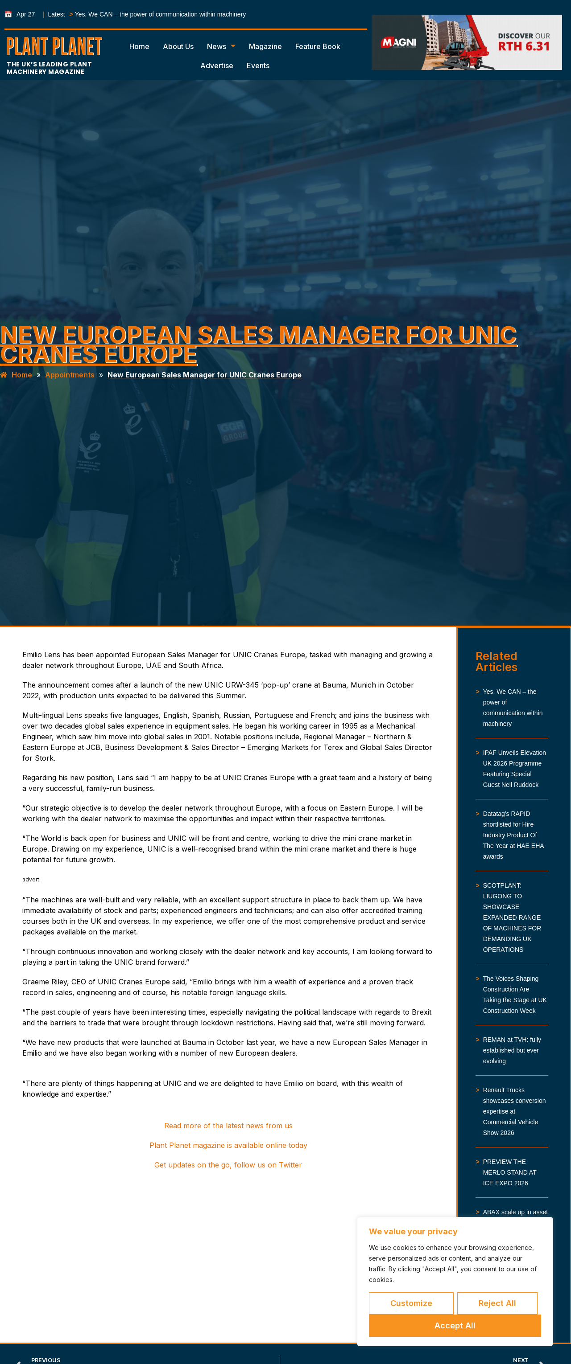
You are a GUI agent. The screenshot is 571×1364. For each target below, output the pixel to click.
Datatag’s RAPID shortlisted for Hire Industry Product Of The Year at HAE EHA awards (513, 835)
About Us (178, 46)
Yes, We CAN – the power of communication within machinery (160, 14)
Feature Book (317, 46)
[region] (455, 1281)
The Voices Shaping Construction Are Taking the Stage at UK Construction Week (515, 994)
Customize (411, 1303)
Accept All (455, 1325)
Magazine (265, 46)
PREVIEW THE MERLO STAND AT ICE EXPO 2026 (510, 1172)
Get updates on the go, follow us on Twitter (228, 1164)
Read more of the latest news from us (228, 1125)
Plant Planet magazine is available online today (228, 1145)
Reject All (497, 1303)
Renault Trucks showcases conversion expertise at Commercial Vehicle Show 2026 (514, 1111)
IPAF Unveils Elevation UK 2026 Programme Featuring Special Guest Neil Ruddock (514, 768)
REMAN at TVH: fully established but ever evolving (512, 1050)
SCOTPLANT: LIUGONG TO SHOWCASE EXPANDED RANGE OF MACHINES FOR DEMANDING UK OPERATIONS (512, 917)
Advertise (216, 65)
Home (139, 46)
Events (258, 65)
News (221, 46)
